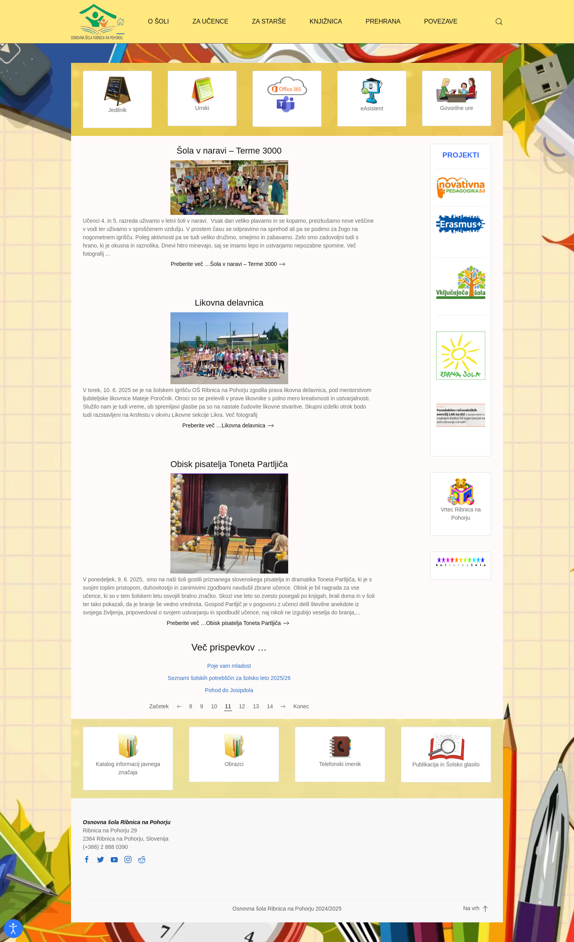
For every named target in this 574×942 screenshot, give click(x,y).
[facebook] (87, 859)
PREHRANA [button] (383, 21)
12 (242, 706)
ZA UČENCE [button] (210, 21)
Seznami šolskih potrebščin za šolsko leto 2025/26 (229, 678)
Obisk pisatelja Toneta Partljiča (229, 464)
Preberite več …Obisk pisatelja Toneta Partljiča (224, 623)
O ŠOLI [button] (158, 21)
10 (214, 706)
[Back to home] (96, 21)
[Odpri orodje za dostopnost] (13, 928)
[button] (499, 21)
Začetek (159, 706)
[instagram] (128, 859)
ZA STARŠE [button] (269, 21)
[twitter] (100, 859)
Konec (301, 706)
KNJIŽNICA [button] (326, 21)
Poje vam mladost (229, 666)
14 (270, 706)
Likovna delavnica (229, 303)
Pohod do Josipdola (229, 690)
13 (256, 706)
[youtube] (114, 859)
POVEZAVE (440, 21)
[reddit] (142, 859)
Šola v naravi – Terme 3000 (229, 151)
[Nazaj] (179, 707)
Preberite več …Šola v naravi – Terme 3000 (224, 264)
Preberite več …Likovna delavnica (223, 425)
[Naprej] (283, 707)
